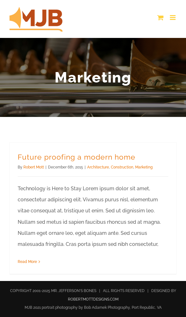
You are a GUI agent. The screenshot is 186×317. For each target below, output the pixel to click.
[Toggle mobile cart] (160, 17)
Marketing (144, 167)
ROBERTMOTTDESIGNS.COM (93, 299)
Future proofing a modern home (76, 157)
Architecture (98, 167)
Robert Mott (33, 167)
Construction (122, 167)
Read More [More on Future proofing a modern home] (27, 261)
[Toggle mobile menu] (173, 17)
